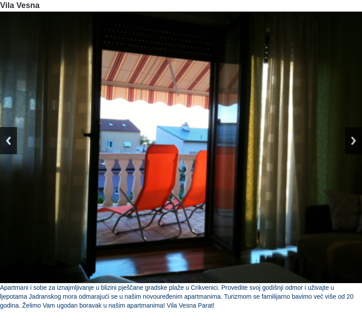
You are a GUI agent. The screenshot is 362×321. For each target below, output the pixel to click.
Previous (8, 140)
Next (353, 140)
